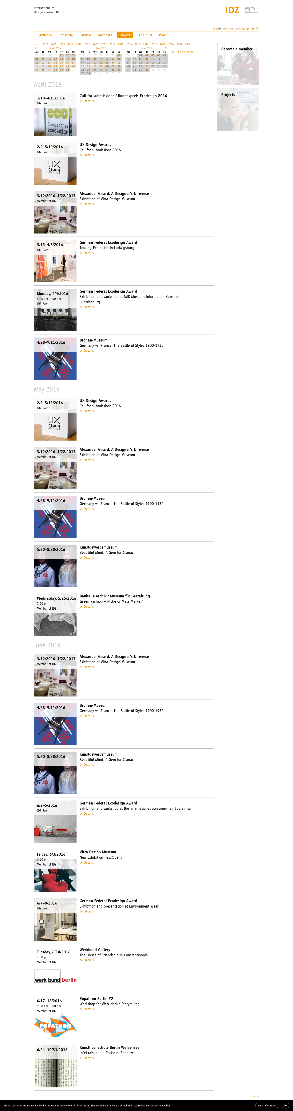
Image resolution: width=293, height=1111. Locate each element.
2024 (62, 44)
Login (238, 28)
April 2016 (55, 48)
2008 (187, 44)
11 (36, 62)
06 (49, 59)
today (37, 44)
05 (43, 59)
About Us (145, 35)
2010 (171, 44)
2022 (78, 44)
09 (67, 59)
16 (67, 62)
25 (36, 69)
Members (105, 35)
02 (67, 55)
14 (55, 62)
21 (55, 66)
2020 (95, 44)
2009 (179, 44)
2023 (70, 44)
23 (67, 66)
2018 (112, 44)
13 (49, 62)
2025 (53, 44)
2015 (137, 44)
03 (73, 55)
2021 (87, 44)
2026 (45, 44)
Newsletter (227, 28)
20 (49, 66)
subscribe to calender (182, 51)
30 (67, 69)
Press (163, 35)
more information (267, 1105)
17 (73, 62)
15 (61, 62)
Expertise (66, 35)
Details (89, 101)
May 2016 (101, 48)
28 (55, 69)
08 (61, 59)
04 (36, 59)
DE (214, 28)
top (257, 1096)
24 (73, 66)
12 (43, 62)
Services (85, 35)
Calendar (125, 35)
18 (36, 66)
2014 (145, 44)
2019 (104, 44)
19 (43, 66)
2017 (120, 44)
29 (61, 69)
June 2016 (146, 48)
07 (55, 59)
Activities (46, 35)
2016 (129, 44)
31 (88, 73)
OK (285, 1105)
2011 (162, 44)
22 (61, 66)
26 (43, 69)
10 (73, 59)
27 (49, 69)
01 (61, 55)
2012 (154, 44)
